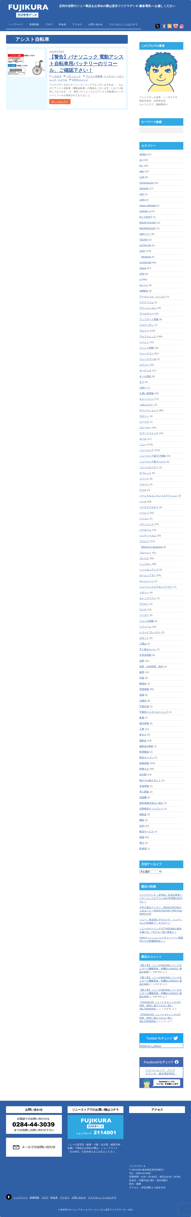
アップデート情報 (148, 319)
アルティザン (146, 325)
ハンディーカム (147, 535)
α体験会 (143, 290)
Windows (146, 256)
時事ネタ (144, 768)
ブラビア (144, 541)
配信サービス (146, 831)
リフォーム (145, 626)
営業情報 (144, 689)
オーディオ (145, 370)
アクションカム (147, 308)
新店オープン (146, 757)
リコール (62, 79)
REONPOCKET (147, 228)
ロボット (144, 638)
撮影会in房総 (146, 746)
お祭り (143, 387)
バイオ (143, 501)
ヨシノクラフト (147, 598)
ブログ (49, 24)
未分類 (143, 774)
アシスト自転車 (94, 76)
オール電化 (145, 376)
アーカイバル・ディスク (152, 296)
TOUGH (143, 239)
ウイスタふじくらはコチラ (123, 24)
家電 (141, 717)
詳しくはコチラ (59, 101)
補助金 (143, 814)
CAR (141, 177)
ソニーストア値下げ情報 (152, 455)
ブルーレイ (145, 552)
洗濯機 (143, 797)
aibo (141, 171)
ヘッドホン (145, 564)
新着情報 (34, 24)
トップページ (16, 24)
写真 (141, 677)
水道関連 (144, 786)
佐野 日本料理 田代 (151, 666)
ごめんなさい (146, 404)
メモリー (144, 592)
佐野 (141, 660)
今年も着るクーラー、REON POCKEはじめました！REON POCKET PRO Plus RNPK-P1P (160, 910)
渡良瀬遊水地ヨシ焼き (151, 803)
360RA (143, 154)
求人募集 (144, 791)
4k (140, 160)
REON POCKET (148, 222)
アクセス (77, 24)
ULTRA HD (145, 245)
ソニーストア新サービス (152, 461)
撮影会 (143, 740)
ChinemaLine (146, 182)
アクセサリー (146, 313)
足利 (141, 825)
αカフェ (143, 285)
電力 (141, 842)
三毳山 (143, 643)
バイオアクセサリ (148, 507)
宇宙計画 (144, 706)
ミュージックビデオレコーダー (156, 586)
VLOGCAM (145, 262)
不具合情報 (145, 655)
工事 (141, 729)
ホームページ (146, 581)
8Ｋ (141, 165)
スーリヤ (144, 421)
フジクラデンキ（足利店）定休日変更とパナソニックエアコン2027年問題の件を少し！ (161, 898)
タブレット (145, 473)
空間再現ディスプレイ (151, 808)
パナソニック (73, 76)
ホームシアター (147, 575)
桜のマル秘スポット (150, 780)
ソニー (143, 444)
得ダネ (143, 734)
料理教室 (144, 751)
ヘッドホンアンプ (148, 569)
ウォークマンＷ (147, 359)
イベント (144, 342)
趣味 (141, 820)
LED (141, 194)
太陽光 (143, 700)
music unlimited (147, 205)
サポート (144, 416)
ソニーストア (146, 450)
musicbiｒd (145, 211)
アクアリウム (146, 302)
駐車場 (143, 848)
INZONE (143, 188)
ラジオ (143, 609)
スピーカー (145, 427)
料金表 (62, 24)
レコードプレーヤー (150, 632)
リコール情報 (146, 621)
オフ (141, 382)
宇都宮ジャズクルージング (153, 712)
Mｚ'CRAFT (145, 217)
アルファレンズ (147, 336)
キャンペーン (146, 399)
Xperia (142, 268)
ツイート (144, 478)
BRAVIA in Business (151, 547)
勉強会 (143, 683)
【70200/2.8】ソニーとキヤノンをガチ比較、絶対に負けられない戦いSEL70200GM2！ (160, 1005)
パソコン (144, 518)
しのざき (57, 76)
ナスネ (143, 490)
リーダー (144, 615)
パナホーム (145, 529)
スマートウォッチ (148, 433)
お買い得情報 (146, 393)
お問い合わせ (95, 24)
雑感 (141, 837)
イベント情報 (146, 347)
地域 (141, 694)
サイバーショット (148, 410)
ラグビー (144, 603)
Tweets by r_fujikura (150, 1046)
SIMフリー (145, 234)
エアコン (144, 364)
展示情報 (144, 723)
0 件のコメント (80, 79)
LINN (142, 199)
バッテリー (110, 76)
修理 (141, 672)
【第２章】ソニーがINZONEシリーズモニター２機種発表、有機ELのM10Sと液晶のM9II (160, 968)
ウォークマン (146, 353)
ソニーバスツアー (148, 467)
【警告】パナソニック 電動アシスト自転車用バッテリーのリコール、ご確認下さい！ (86, 63)
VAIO (142, 251)
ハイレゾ (144, 512)
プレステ (144, 558)
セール (143, 438)
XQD (141, 273)
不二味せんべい (147, 649)
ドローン (144, 484)
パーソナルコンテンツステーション (158, 495)
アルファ (144, 330)
